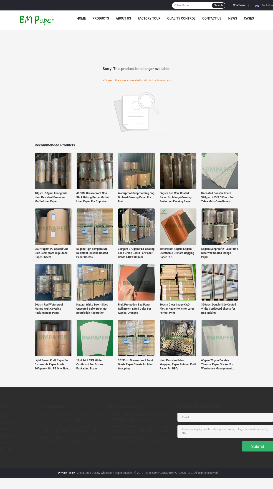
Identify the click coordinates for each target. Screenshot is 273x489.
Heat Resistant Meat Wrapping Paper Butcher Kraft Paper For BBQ (178, 364)
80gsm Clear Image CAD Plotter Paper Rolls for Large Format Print (177, 308)
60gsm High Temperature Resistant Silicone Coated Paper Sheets (92, 253)
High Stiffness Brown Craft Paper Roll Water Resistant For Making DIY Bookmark (73, 428)
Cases (249, 18)
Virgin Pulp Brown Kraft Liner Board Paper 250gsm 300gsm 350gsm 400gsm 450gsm (73, 440)
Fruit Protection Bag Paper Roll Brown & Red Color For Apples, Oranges (134, 308)
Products (101, 18)
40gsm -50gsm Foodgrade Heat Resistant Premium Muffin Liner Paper (51, 197)
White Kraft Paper (54, 406)
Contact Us (211, 18)
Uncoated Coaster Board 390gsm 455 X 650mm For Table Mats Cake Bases (217, 197)
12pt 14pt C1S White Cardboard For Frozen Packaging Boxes (89, 364)
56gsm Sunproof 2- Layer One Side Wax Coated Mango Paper (219, 253)
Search (218, 5)
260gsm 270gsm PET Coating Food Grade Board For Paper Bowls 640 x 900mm (136, 253)
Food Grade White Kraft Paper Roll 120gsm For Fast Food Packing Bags (74, 417)
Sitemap (6, 449)
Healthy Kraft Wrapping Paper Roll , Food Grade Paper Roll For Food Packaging (140, 440)
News (232, 18)
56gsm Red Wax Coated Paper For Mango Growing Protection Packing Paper (176, 197)
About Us (123, 18)
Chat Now (239, 5)
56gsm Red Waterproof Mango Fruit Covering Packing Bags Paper (49, 308)
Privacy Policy (66, 472)
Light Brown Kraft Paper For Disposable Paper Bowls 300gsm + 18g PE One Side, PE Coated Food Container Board (52, 365)
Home (81, 18)
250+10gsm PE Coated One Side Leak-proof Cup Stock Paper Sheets (51, 253)
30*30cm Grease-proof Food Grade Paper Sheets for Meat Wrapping (136, 364)
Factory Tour (149, 18)
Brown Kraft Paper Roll (125, 406)
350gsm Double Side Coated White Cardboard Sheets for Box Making (218, 308)
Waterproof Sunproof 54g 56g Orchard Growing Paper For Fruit (136, 197)
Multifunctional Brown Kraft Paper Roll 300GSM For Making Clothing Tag (138, 417)
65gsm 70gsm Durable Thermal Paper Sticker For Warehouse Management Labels (217, 365)
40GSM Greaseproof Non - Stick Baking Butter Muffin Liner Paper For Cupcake (92, 197)
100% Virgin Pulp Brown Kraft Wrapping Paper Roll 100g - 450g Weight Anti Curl (139, 428)
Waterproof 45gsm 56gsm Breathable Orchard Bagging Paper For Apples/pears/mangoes (177, 253)
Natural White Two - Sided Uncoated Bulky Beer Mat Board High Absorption (92, 308)
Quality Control (181, 18)
